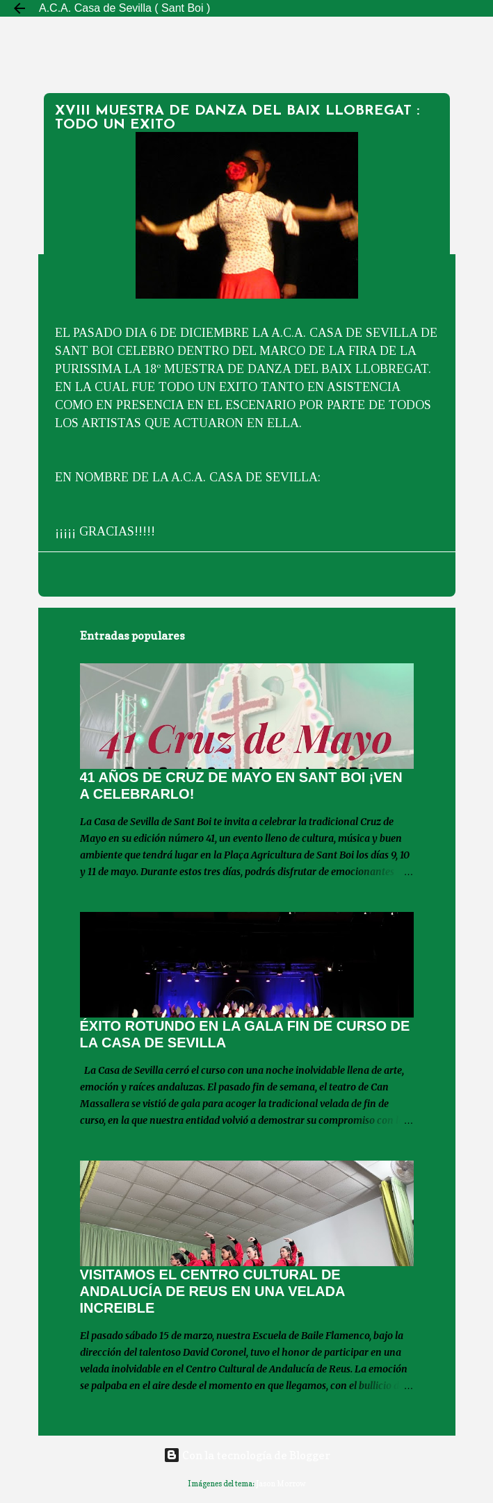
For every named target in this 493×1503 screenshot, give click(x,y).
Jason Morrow (281, 1483)
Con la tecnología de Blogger (246, 1455)
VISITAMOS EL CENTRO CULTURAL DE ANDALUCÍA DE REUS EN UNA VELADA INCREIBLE (212, 1291)
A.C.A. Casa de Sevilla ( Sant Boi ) (124, 8)
